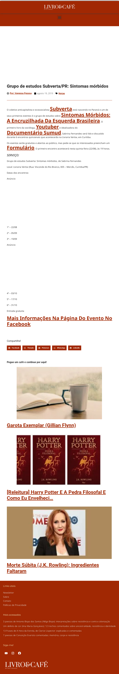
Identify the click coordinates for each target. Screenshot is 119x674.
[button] (59, 17)
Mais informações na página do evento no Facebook (59, 321)
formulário (20, 147)
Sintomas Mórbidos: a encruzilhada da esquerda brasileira (58, 117)
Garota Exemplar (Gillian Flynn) (41, 425)
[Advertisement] (59, 59)
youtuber (47, 126)
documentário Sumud (34, 132)
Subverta (61, 108)
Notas (61, 93)
